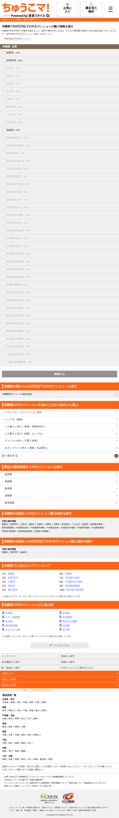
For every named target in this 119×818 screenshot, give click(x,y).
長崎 (17, 759)
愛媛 (23, 751)
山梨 (4, 718)
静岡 (17, 727)
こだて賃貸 (46, 766)
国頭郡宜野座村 (19, 184)
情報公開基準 (35, 780)
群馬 (44, 710)
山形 (37, 702)
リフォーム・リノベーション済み (23, 412)
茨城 (31, 710)
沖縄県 (24, 690)
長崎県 (8, 481)
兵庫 (11, 735)
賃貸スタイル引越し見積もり (30, 769)
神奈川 (12, 710)
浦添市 (14, 76)
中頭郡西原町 (18, 246)
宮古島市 (15, 122)
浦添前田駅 (10, 625)
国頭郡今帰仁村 (19, 161)
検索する (59, 374)
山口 (29, 743)
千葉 (25, 710)
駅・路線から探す (11, 667)
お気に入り (8, 673)
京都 (17, 735)
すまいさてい (8, 769)
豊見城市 (15, 106)
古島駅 (65, 625)
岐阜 (11, 727)
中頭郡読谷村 (18, 207)
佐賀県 (8, 474)
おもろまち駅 (11, 629)
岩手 (19, 702)
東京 (4, 710)
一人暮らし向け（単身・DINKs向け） (25, 426)
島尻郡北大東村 (19, 308)
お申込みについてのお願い (15, 780)
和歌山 (36, 735)
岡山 (11, 743)
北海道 (5, 702)
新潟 (11, 718)
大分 (29, 759)
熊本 (23, 759)
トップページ (8, 656)
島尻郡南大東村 (19, 300)
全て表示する (10, 455)
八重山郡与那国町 (20, 362)
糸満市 (14, 91)
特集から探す (68, 662)
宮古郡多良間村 (19, 346)
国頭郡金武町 (18, 192)
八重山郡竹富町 (19, 354)
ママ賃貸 (21, 766)
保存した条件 (9, 679)
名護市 (14, 83)
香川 (11, 751)
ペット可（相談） (14, 419)
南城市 (14, 130)
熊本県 (8, 488)
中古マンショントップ (10, 690)
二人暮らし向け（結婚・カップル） (24, 433)
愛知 (4, 727)
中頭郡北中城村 (19, 230)
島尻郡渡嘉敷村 (19, 269)
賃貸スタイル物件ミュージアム (17, 786)
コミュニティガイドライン (15, 783)
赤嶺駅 (65, 613)
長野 (17, 718)
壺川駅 (65, 629)
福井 (35, 718)
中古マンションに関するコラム (77, 667)
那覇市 (14, 52)
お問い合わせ (9, 777)
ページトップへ (61, 645)
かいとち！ (89, 766)
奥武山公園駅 (68, 621)
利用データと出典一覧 (41, 786)
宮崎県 (8, 495)
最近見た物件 (9, 685)
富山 (23, 718)
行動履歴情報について (61, 777)
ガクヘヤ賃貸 (59, 766)
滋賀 (23, 735)
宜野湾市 (15, 60)
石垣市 (14, 68)
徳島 (4, 751)
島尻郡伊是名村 (19, 323)
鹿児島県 (10, 502)
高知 (17, 751)
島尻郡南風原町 (19, 261)
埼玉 (19, 710)
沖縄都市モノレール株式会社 (17, 394)
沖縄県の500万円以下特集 (41, 690)
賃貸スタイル (8, 766)
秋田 (31, 702)
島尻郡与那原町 (19, 253)
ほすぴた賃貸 (33, 766)
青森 (13, 702)
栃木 (37, 710)
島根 (23, 743)
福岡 (4, 759)
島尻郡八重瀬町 (19, 338)
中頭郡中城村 (18, 238)
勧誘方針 (33, 783)
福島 (44, 702)
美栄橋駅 (66, 617)
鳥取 (17, 743)
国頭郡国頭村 (18, 137)
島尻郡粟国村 (18, 284)
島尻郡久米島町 (19, 331)
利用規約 (22, 777)
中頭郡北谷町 (18, 222)
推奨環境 (44, 783)
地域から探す (68, 656)
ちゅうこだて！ (75, 766)
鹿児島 (43, 759)
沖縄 (50, 759)
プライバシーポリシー (39, 777)
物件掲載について (59, 783)
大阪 (4, 735)
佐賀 (11, 759)
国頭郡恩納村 (18, 176)
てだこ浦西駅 (11, 617)
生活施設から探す (11, 662)
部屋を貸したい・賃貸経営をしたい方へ (86, 783)
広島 (4, 743)
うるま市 (15, 114)
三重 (23, 727)
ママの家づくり (103, 766)
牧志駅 (7, 621)
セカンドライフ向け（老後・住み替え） (27, 448)
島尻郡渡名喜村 (19, 292)
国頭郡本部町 (18, 168)
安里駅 (7, 613)
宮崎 (35, 759)
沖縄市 (14, 99)
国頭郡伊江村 (18, 199)
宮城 (25, 702)
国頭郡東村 (16, 153)
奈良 (29, 735)
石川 (29, 718)
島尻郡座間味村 (19, 277)
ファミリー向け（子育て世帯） (22, 440)
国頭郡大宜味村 (19, 145)
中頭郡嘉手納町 (19, 215)
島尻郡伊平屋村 (19, 315)
